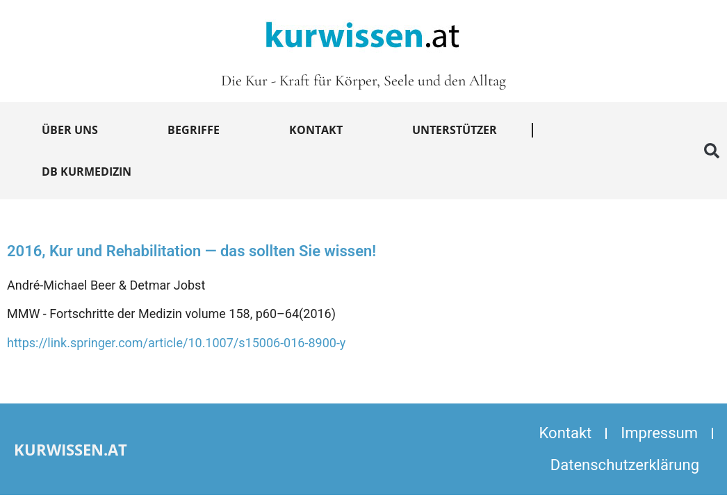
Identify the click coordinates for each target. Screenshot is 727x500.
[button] (712, 151)
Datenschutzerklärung (624, 465)
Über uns (70, 130)
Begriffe (194, 130)
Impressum (659, 433)
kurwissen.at (70, 449)
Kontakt (316, 130)
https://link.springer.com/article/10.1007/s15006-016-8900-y (176, 342)
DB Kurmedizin (86, 171)
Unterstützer (454, 130)
